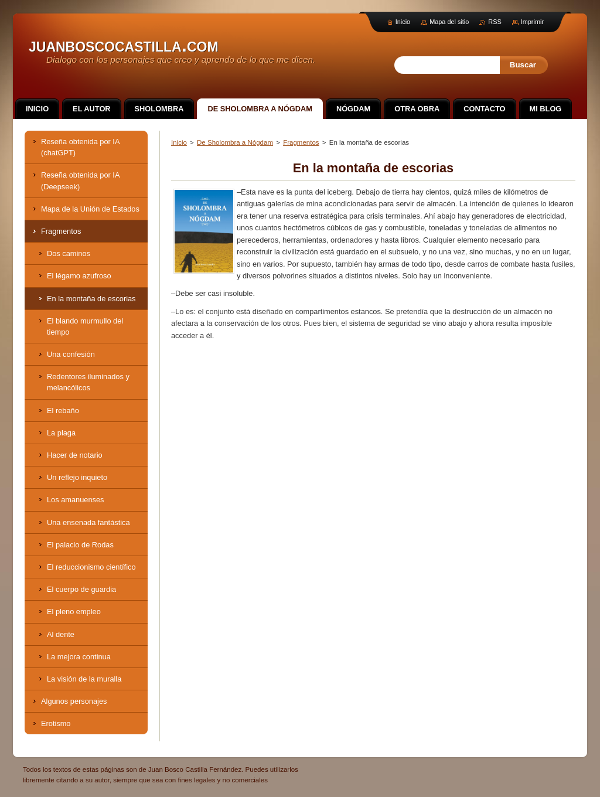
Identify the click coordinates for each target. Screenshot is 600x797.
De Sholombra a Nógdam (235, 142)
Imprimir (532, 21)
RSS (494, 21)
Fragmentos (301, 142)
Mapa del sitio (449, 21)
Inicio (179, 142)
